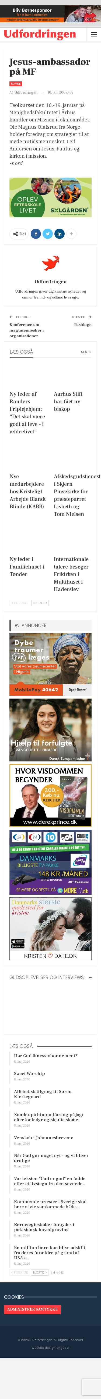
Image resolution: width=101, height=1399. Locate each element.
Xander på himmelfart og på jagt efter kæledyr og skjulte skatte (48, 1117)
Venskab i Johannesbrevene (43, 1138)
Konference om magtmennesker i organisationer (26, 330)
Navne (15, 84)
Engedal (63, 1348)
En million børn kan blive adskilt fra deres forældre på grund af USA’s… (49, 1253)
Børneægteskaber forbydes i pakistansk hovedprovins (44, 1227)
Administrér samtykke (32, 1309)
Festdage (83, 324)
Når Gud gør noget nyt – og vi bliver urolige (51, 1158)
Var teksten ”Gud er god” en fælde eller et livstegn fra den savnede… (50, 1181)
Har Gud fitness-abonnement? (45, 1056)
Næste (40, 603)
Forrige (20, 603)
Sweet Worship (29, 1074)
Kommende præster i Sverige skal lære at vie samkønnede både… (50, 1204)
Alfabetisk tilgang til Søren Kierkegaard (43, 1094)
